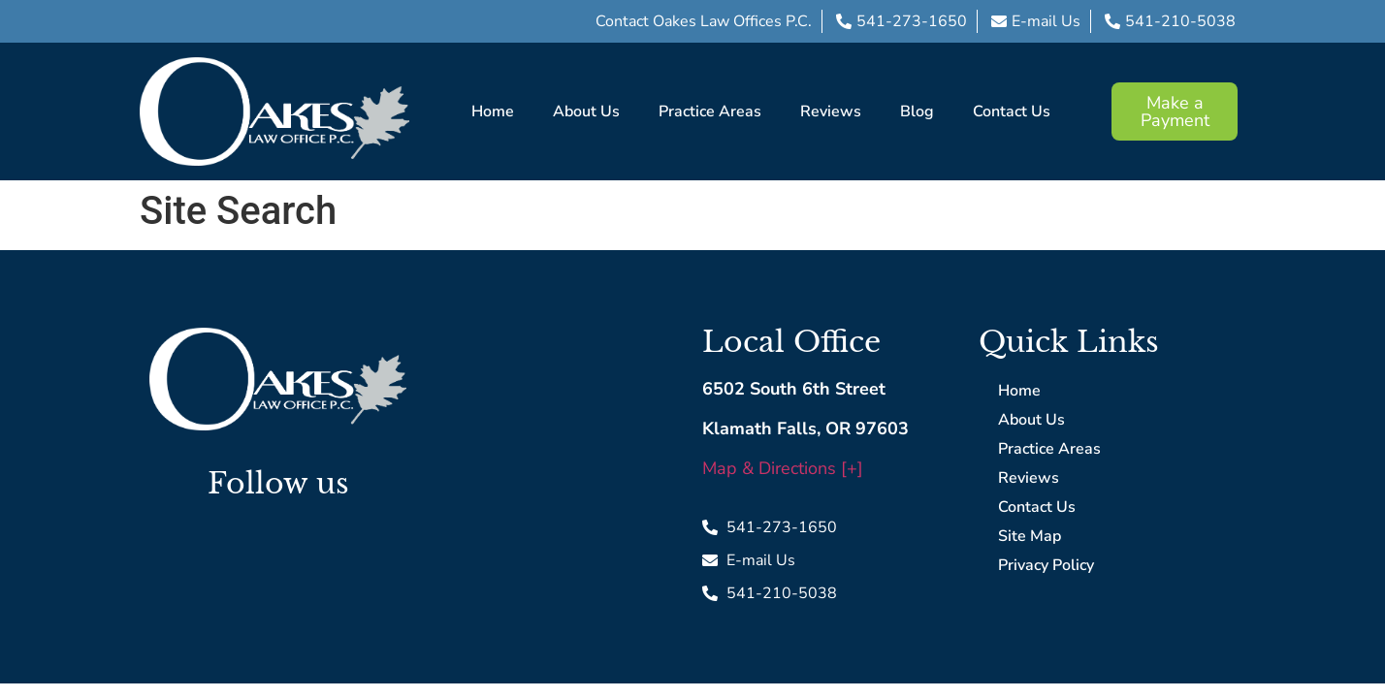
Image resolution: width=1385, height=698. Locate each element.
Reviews (830, 111)
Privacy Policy (1046, 565)
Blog (917, 111)
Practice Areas (710, 111)
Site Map (1029, 536)
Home (492, 111)
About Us (586, 111)
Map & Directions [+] (782, 468)
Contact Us (1011, 111)
